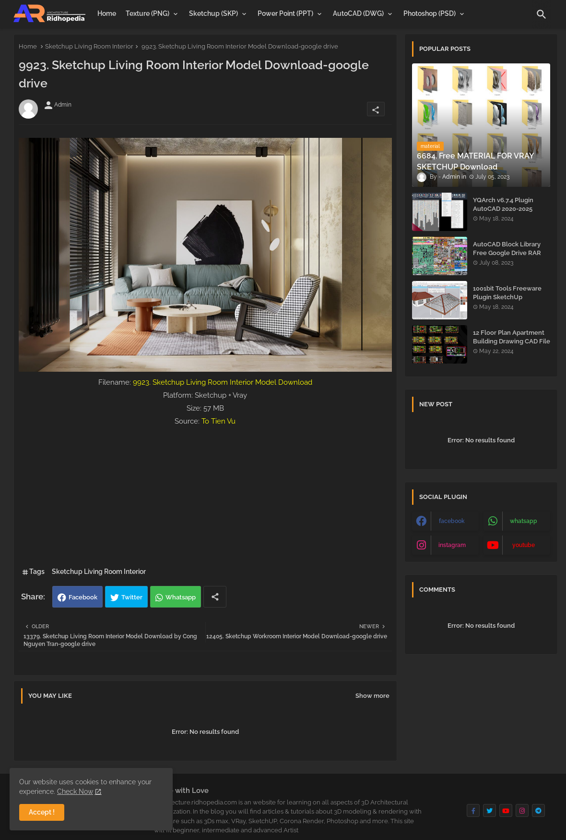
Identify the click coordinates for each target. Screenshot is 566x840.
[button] (541, 14)
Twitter (131, 597)
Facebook (83, 597)
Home (106, 13)
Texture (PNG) (147, 13)
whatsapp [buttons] (523, 521)
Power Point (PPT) (285, 13)
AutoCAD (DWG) (358, 13)
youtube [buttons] (523, 545)
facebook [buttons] (452, 521)
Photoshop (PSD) (429, 13)
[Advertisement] (205, 495)
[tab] (107, 13)
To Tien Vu (218, 421)
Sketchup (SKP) (213, 13)
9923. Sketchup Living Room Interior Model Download (222, 382)
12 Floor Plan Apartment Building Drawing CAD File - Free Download (511, 341)
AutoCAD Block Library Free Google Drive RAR (507, 248)
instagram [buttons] (452, 545)
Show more (372, 695)
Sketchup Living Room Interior (89, 46)
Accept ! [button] (42, 812)
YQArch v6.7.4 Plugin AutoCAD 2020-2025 (503, 204)
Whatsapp (180, 597)
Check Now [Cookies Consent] (75, 791)
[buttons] (473, 810)
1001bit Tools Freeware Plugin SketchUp (507, 293)
